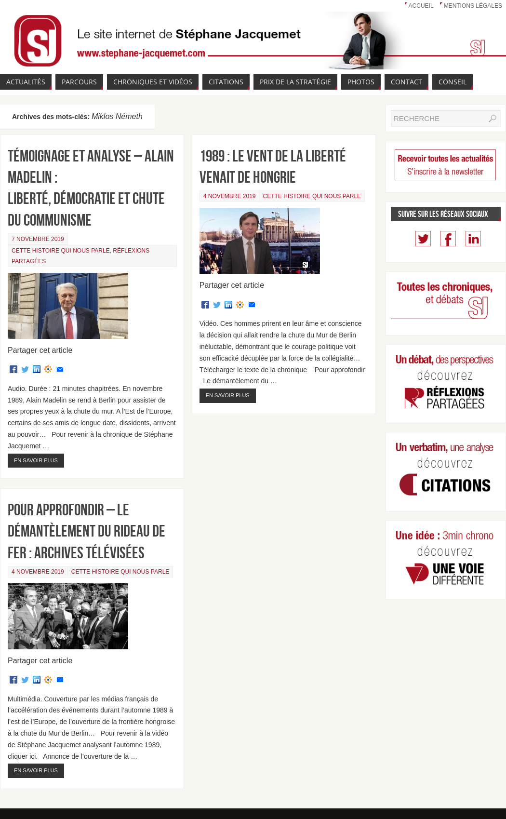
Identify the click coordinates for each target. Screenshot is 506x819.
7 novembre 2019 (38, 239)
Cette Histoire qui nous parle (61, 250)
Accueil (421, 5)
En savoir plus (36, 460)
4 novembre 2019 (229, 196)
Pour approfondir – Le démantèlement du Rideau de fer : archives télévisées (86, 531)
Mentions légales (473, 5)
